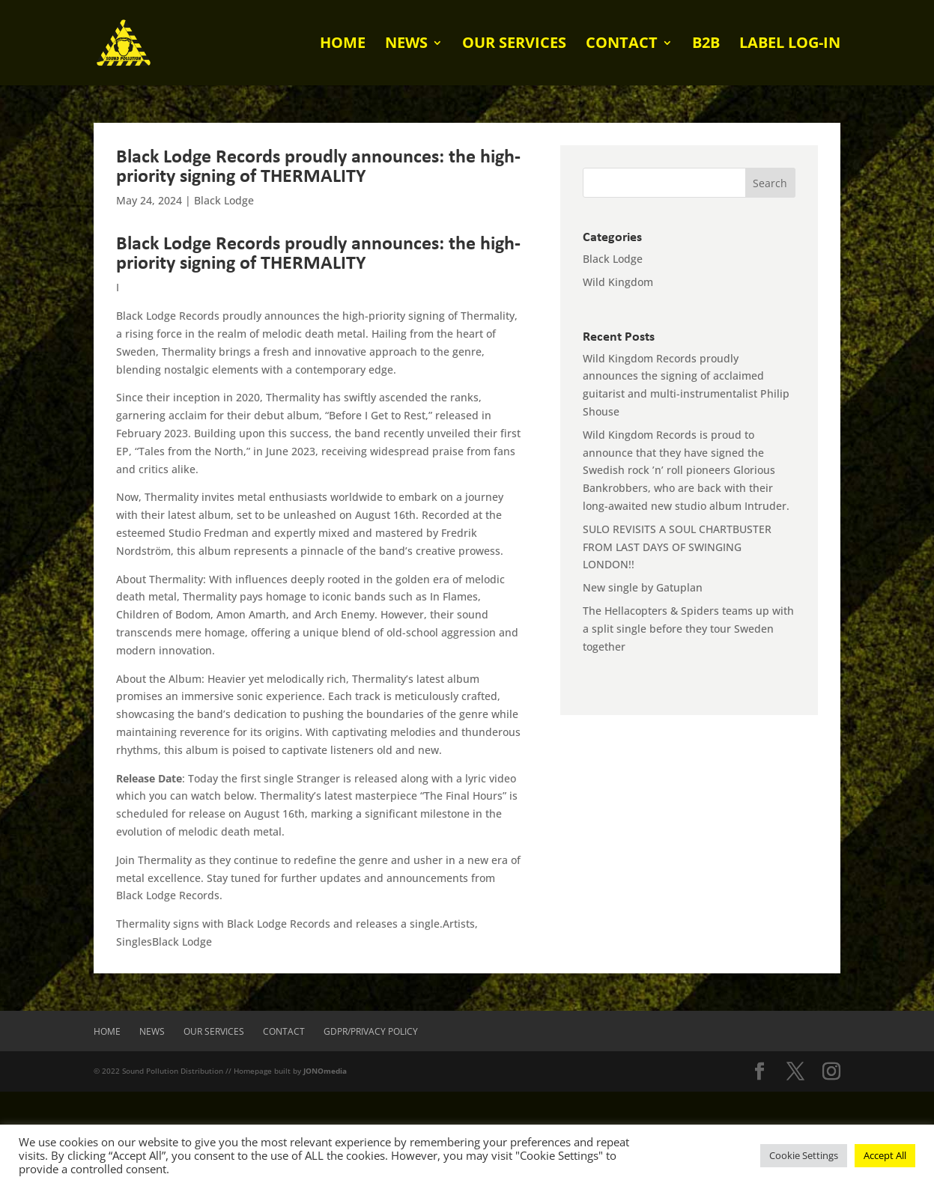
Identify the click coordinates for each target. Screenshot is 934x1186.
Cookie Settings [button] (803, 1155)
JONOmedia (325, 1070)
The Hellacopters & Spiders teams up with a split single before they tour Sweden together (688, 628)
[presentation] (114, 1121)
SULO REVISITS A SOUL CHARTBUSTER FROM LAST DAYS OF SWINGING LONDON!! (677, 547)
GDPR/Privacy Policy (371, 1031)
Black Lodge (224, 200)
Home (343, 44)
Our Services (514, 44)
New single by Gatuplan (643, 587)
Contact (622, 44)
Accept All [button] (885, 1155)
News (406, 44)
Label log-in (789, 44)
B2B (706, 44)
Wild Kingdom (618, 282)
